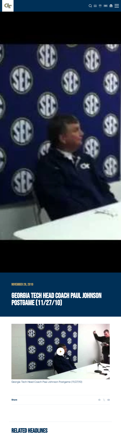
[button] (90, 6)
